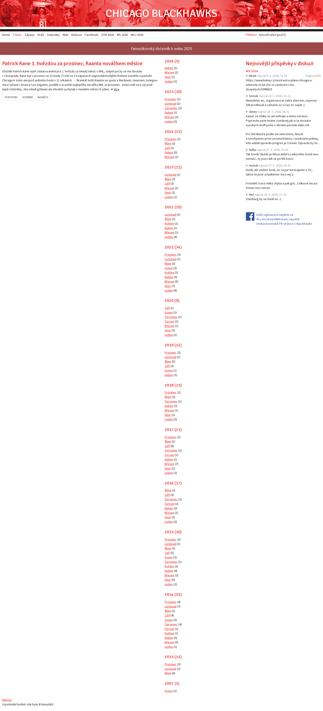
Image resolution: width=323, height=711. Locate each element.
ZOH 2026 (107, 35)
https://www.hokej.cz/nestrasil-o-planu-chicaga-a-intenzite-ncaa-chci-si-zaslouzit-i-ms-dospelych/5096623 (279, 84)
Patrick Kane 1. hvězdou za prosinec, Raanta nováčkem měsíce (72, 63)
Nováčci (42, 97)
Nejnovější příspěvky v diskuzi (280, 63)
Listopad (170, 104)
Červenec (171, 108)
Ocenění (27, 97)
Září (167, 148)
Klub (65, 35)
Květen (169, 223)
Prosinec (171, 99)
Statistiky (11, 97)
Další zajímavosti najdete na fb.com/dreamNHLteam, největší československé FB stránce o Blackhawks (284, 219)
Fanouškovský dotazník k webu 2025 (161, 48)
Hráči (40, 35)
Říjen (168, 143)
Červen (169, 321)
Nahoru (7, 700)
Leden (169, 81)
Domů (6, 35)
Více (116, 89)
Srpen (169, 268)
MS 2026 (252, 71)
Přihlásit (251, 35)
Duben (169, 68)
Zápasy (30, 35)
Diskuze (76, 35)
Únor (168, 77)
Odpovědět (313, 76)
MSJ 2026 (137, 35)
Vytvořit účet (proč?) (272, 35)
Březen (169, 72)
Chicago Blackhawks (161, 13)
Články (17, 35)
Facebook (91, 35)
